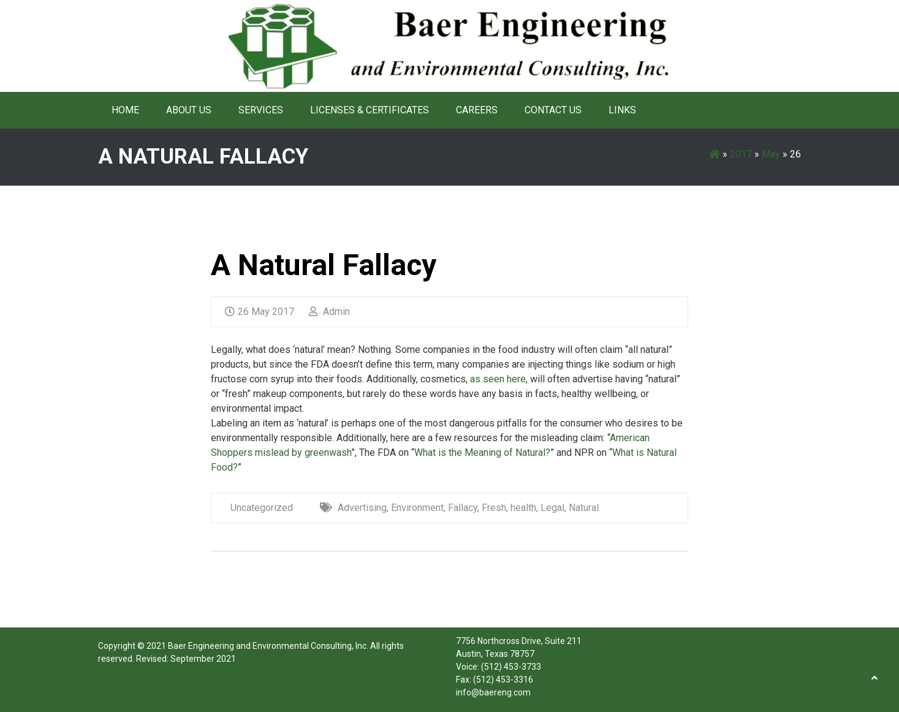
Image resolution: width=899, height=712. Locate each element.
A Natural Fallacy (323, 265)
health (523, 507)
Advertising (362, 507)
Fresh (494, 507)
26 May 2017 (259, 311)
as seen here (498, 379)
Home (125, 110)
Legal (552, 507)
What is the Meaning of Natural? (482, 452)
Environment (417, 507)
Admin (329, 311)
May (771, 154)
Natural (584, 507)
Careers (477, 110)
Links (622, 110)
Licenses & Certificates (369, 110)
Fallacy (462, 507)
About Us (188, 110)
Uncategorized (261, 507)
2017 (741, 154)
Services (260, 110)
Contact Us (553, 110)
